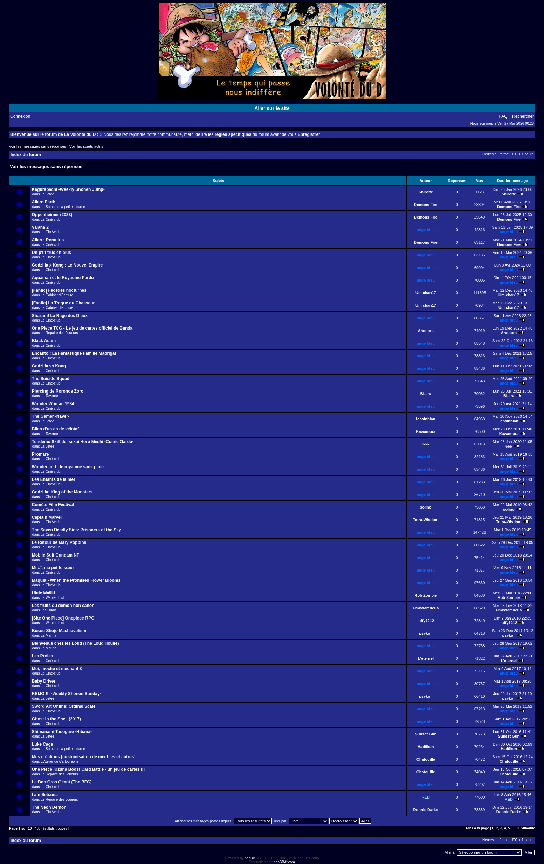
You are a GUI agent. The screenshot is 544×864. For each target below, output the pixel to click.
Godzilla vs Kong (49, 366)
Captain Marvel (47, 517)
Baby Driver (43, 681)
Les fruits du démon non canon (63, 605)
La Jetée (47, 194)
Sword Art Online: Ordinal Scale (64, 706)
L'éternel (426, 658)
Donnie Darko (426, 810)
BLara (425, 394)
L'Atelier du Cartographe (59, 761)
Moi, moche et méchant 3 (57, 668)
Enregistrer (309, 134)
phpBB (250, 858)
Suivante (528, 828)
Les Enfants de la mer (53, 479)
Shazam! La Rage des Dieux (60, 315)
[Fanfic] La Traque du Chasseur (63, 302)
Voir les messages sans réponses (37, 146)
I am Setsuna (45, 794)
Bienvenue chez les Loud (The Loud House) (75, 643)
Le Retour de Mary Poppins (59, 542)
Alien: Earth (43, 202)
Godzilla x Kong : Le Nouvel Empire (67, 265)
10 (517, 828)
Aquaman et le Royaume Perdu (63, 277)
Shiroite (426, 192)
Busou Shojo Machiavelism (59, 630)
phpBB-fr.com (284, 862)
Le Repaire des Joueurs (59, 333)
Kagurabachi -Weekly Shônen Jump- (68, 189)
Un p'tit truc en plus (51, 252)
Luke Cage (42, 744)
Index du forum (26, 154)
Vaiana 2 (40, 227)
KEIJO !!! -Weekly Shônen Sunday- (66, 693)
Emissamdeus (426, 608)
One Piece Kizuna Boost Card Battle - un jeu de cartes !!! (88, 769)
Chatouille (425, 759)
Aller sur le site (271, 108)
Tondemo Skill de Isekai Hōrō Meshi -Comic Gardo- (83, 441)
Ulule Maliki (43, 592)
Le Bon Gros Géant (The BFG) (62, 782)
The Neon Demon (49, 807)
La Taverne (49, 396)
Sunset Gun (425, 734)
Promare (40, 454)
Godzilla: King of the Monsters (62, 492)
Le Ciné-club (50, 219)
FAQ (503, 116)
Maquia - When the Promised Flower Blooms (76, 580)
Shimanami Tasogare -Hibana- (62, 731)
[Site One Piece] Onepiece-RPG (63, 618)
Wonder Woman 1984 (53, 403)
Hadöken (426, 747)
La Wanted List (52, 598)
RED (426, 797)
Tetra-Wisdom (425, 520)
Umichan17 (425, 293)
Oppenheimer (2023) (52, 214)
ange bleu (426, 230)
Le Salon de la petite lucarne (63, 207)
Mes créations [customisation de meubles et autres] (83, 756)
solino (425, 507)
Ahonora (426, 331)
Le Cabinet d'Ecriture (57, 295)
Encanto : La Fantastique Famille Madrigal (74, 353)
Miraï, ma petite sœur (53, 567)
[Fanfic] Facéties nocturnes (59, 290)
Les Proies (42, 656)
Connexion (20, 116)
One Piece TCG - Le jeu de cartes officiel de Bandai (83, 328)
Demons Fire (426, 204)
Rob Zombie (426, 595)
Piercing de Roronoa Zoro (57, 391)
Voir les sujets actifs (86, 146)
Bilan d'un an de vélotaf (55, 429)
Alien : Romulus (48, 239)
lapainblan (425, 419)
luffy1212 (425, 620)
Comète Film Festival (53, 504)
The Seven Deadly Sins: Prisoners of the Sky (76, 529)
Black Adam (44, 340)
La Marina (48, 635)
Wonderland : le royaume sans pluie (68, 466)
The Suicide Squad (50, 378)
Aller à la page (477, 828)
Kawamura (425, 431)
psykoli (425, 633)
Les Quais (48, 610)
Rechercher (523, 116)
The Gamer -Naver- (50, 416)
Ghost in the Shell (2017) (56, 719)
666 (425, 444)
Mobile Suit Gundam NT (55, 555)
